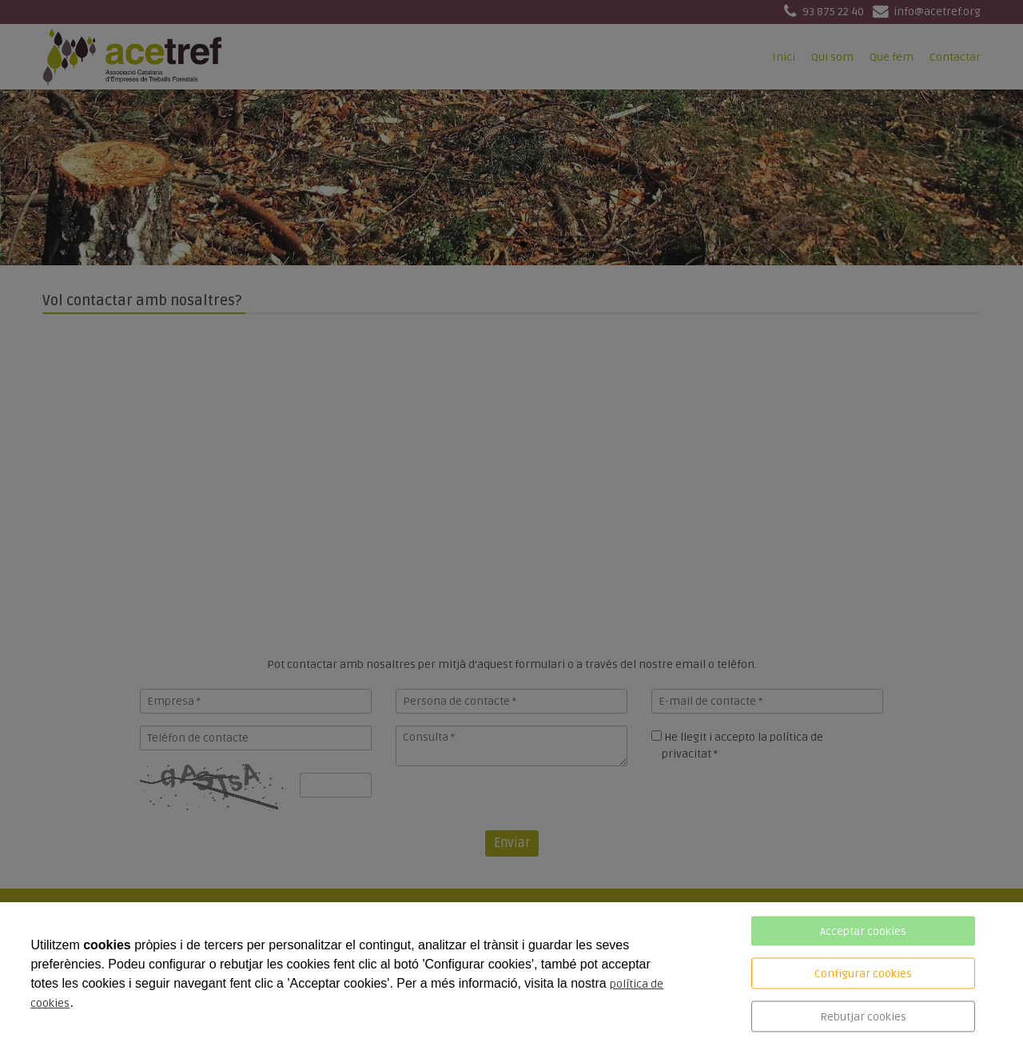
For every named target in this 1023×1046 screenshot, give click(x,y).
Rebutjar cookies (863, 1017)
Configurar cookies (863, 973)
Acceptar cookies (863, 931)
